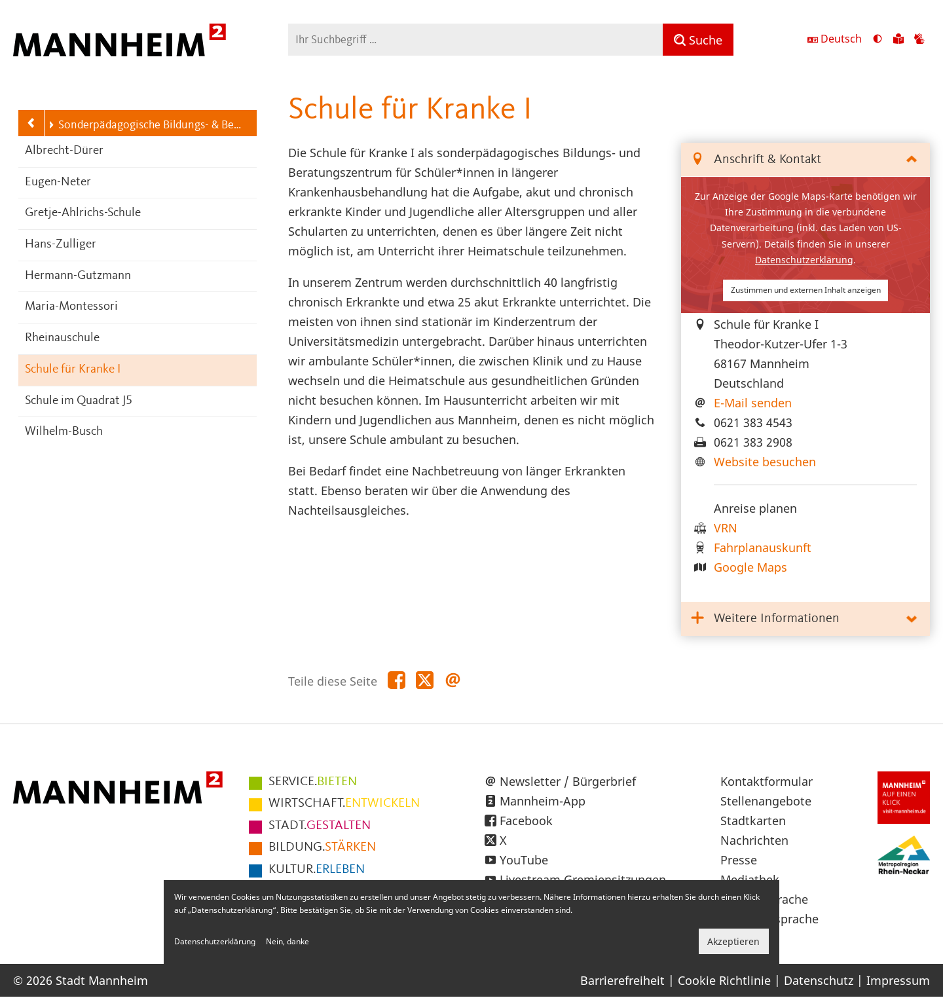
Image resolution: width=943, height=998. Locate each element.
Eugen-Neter (58, 182)
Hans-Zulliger (60, 244)
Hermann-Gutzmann (78, 276)
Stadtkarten (753, 820)
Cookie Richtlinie (724, 980)
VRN (725, 528)
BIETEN (312, 781)
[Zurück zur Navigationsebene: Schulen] (31, 123)
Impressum (898, 980)
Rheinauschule (62, 338)
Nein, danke (287, 941)
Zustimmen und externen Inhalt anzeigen (806, 289)
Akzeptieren (733, 941)
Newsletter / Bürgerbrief (568, 781)
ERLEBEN (316, 869)
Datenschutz (818, 980)
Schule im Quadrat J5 (78, 401)
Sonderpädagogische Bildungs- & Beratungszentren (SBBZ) (145, 125)
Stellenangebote (765, 801)
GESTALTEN (319, 825)
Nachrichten (754, 840)
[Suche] (698, 40)
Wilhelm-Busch (64, 432)
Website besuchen (765, 462)
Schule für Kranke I (72, 369)
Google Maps (750, 567)
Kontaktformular (766, 781)
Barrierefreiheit (622, 980)
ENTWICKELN (344, 803)
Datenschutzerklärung (804, 259)
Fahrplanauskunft (762, 547)
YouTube (524, 860)
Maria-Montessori (71, 307)
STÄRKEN (322, 847)
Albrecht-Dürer (64, 151)
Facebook (526, 820)
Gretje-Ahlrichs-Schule (83, 213)
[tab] (805, 160)
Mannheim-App (542, 801)
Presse (738, 860)
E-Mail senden (753, 403)
